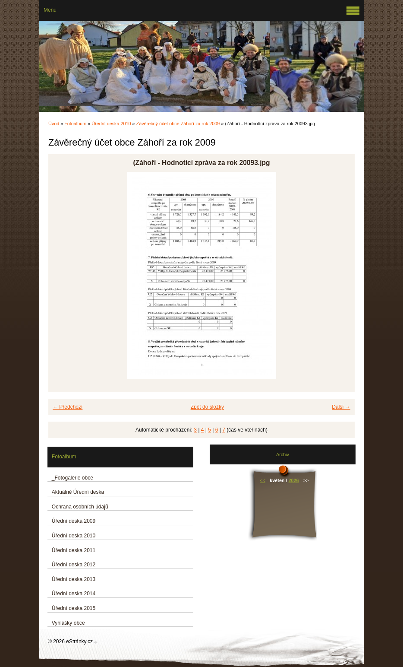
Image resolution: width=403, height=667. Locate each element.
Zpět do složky (207, 407)
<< (262, 480)
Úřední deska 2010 (111, 123)
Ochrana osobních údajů (80, 507)
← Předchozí (67, 407)
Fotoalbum (75, 123)
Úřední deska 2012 (73, 565)
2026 (294, 480)
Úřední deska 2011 (73, 550)
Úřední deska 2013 (73, 579)
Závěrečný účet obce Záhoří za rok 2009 (178, 123)
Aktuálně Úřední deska (78, 492)
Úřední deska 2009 (73, 521)
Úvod (53, 123)
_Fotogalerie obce (72, 478)
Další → (341, 407)
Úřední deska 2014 (73, 594)
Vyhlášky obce (68, 623)
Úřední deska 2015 (73, 608)
